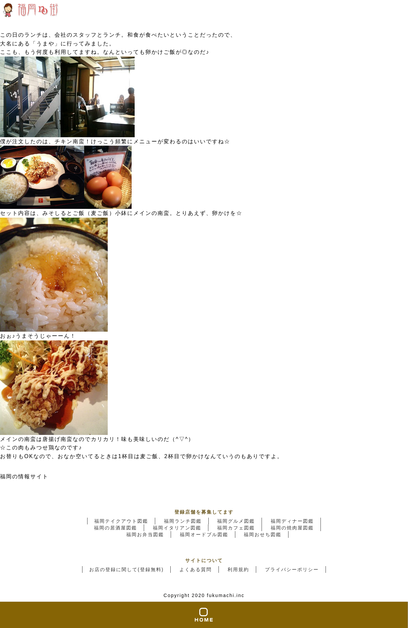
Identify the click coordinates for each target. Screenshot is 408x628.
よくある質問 (195, 569)
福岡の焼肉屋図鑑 (292, 527)
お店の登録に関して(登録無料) (126, 569)
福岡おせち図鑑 (262, 534)
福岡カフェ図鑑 (236, 527)
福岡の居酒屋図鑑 (115, 527)
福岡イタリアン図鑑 (177, 527)
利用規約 (238, 569)
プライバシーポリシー (292, 569)
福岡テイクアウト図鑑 (121, 521)
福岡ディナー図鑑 (292, 521)
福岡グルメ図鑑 (236, 521)
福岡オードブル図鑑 (204, 534)
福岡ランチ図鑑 (183, 521)
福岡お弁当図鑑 (145, 534)
